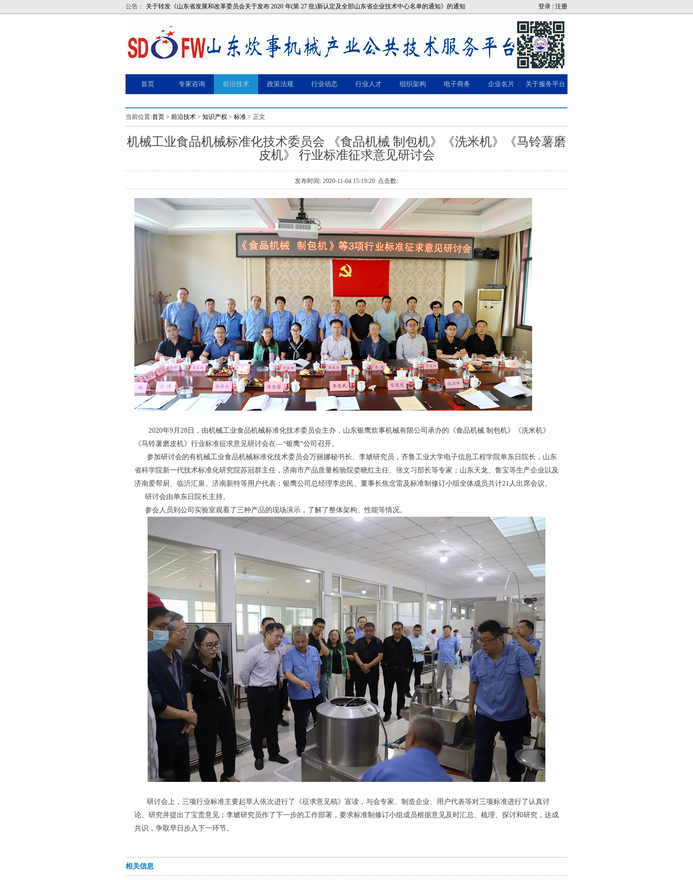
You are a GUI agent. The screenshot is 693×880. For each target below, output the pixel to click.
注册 (561, 6)
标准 (240, 117)
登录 (544, 6)
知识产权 (214, 117)
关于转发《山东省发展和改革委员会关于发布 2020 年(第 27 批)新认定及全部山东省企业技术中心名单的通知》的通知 (305, 6)
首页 (158, 117)
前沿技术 (183, 117)
